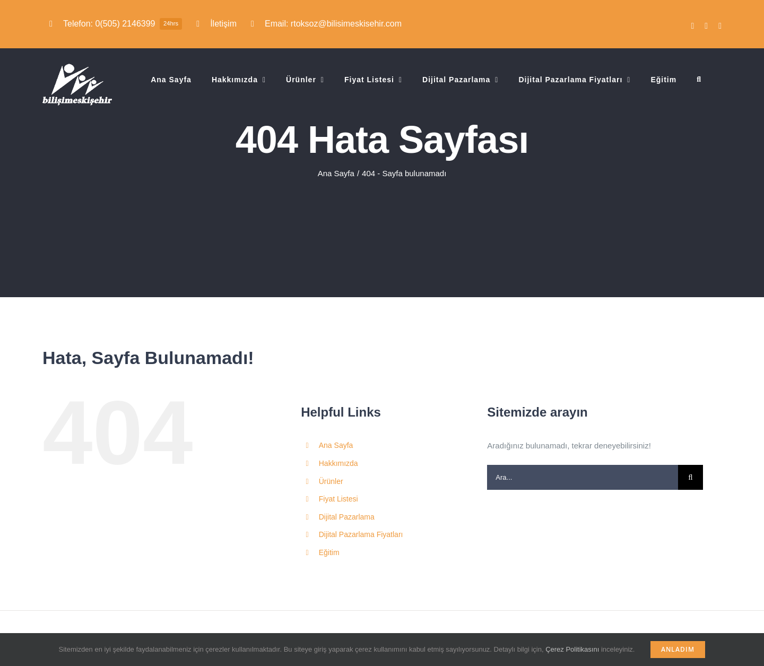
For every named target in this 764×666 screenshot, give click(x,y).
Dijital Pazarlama (347, 517)
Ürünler (331, 481)
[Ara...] (582, 477)
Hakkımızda (338, 463)
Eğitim (329, 552)
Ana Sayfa (336, 445)
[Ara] (690, 477)
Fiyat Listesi (338, 499)
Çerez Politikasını (572, 649)
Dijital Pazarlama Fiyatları (361, 534)
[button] (699, 79)
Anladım (677, 649)
